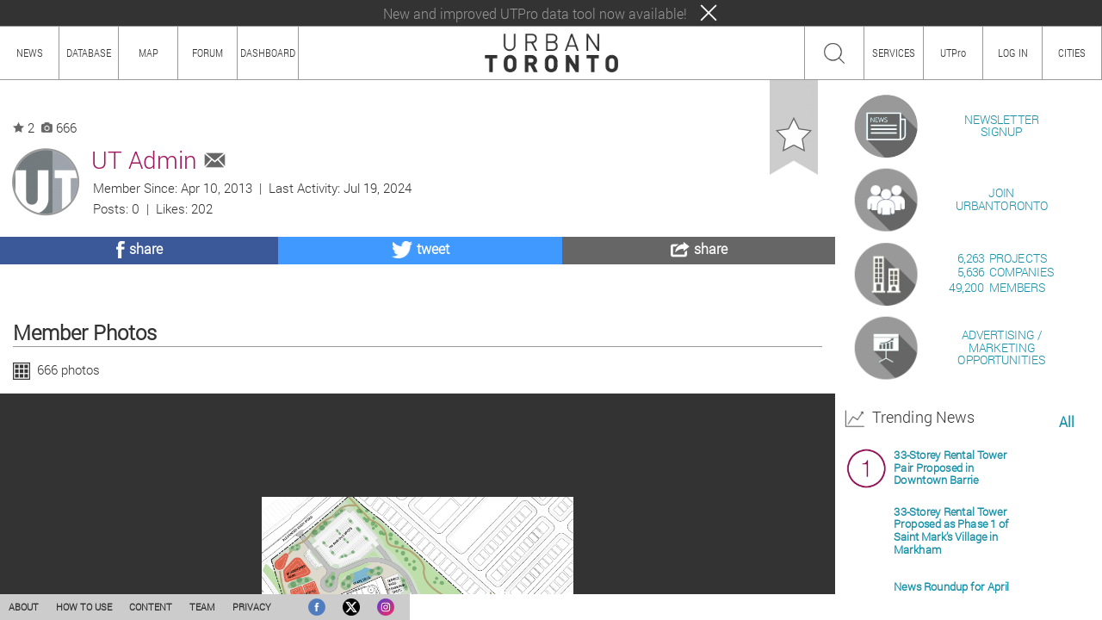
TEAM (202, 606)
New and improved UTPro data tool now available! (535, 13)
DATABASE (88, 52)
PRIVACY (251, 606)
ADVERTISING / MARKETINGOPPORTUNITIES (1001, 546)
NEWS (29, 52)
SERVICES (893, 52)
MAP (148, 52)
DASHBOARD (268, 52)
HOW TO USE (84, 606)
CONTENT (150, 606)
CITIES (1072, 52)
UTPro (953, 52)
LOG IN (1013, 52)
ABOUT (24, 606)
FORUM (207, 52)
